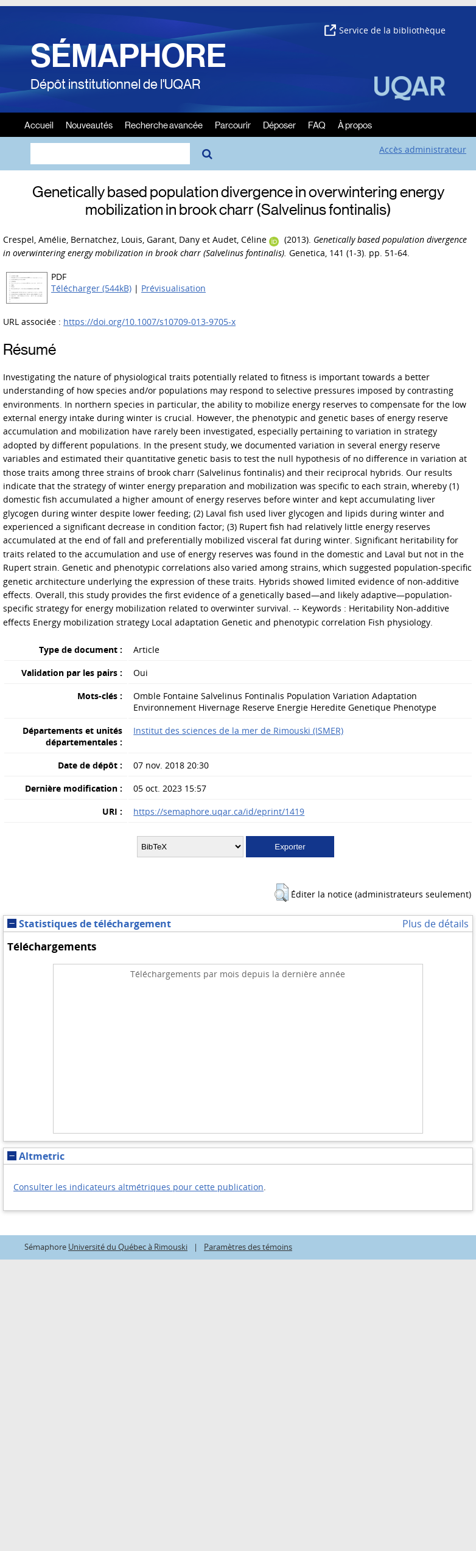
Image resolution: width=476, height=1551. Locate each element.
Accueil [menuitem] (39, 124)
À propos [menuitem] (355, 124)
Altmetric (36, 1156)
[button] (282, 893)
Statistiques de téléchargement (89, 923)
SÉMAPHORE (128, 56)
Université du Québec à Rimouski (127, 1247)
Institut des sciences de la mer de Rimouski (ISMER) (238, 730)
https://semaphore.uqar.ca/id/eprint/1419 (218, 811)
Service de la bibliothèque (385, 30)
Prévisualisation (173, 288)
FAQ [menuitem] (317, 124)
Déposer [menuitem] (279, 124)
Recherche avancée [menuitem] (164, 124)
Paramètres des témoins (248, 1247)
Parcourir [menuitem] (233, 124)
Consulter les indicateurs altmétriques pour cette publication (138, 1187)
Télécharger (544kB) (91, 288)
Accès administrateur (422, 149)
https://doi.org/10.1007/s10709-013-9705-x (149, 321)
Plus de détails (435, 923)
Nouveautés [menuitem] (89, 124)
